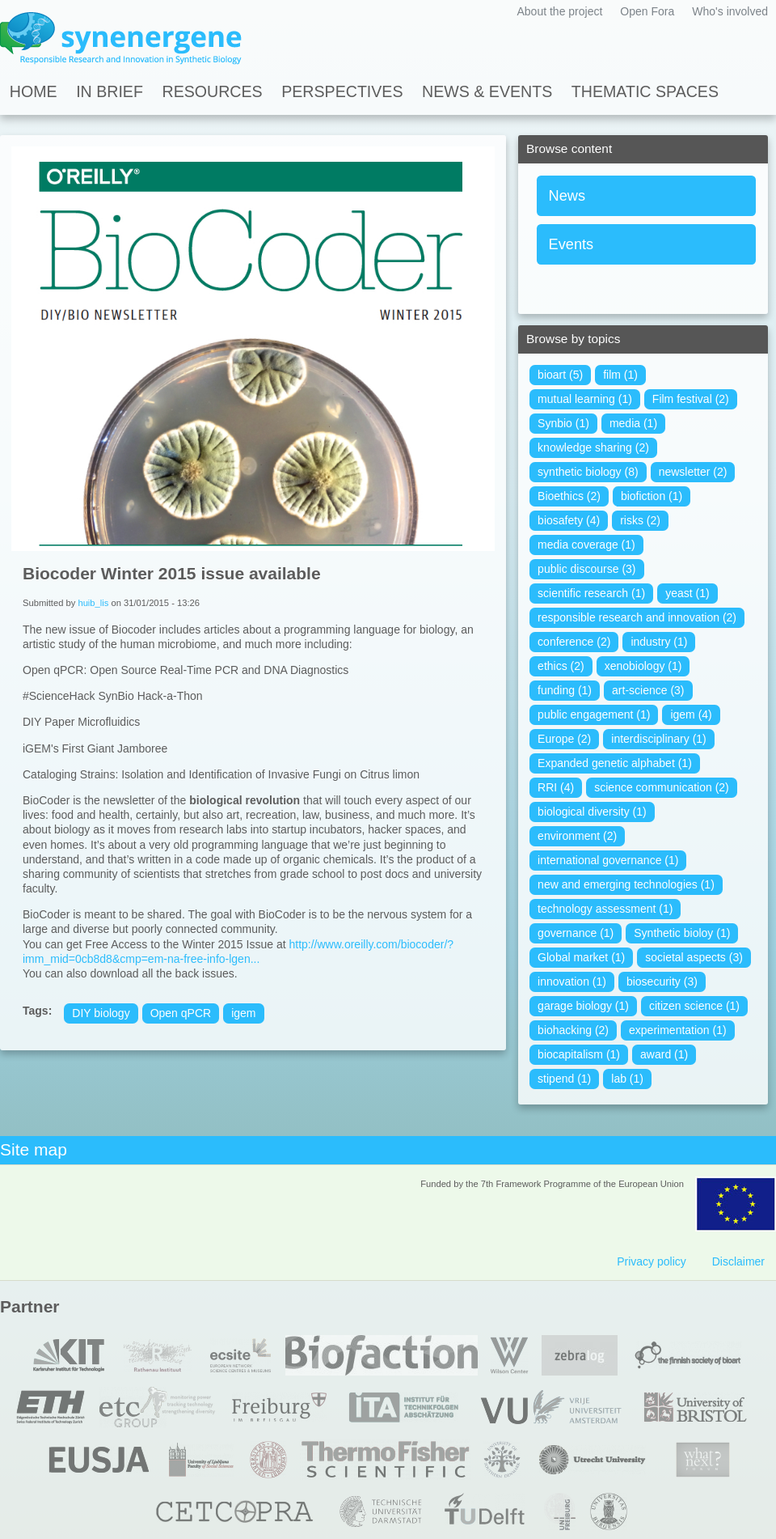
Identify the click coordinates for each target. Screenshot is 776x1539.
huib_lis (93, 603)
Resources (212, 91)
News (567, 196)
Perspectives (342, 91)
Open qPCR (180, 1013)
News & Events (487, 91)
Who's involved (730, 11)
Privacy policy (651, 1261)
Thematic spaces (645, 91)
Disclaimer (738, 1261)
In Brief (109, 91)
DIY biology (100, 1013)
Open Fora (647, 11)
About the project (559, 11)
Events (571, 244)
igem (243, 1013)
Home (33, 91)
